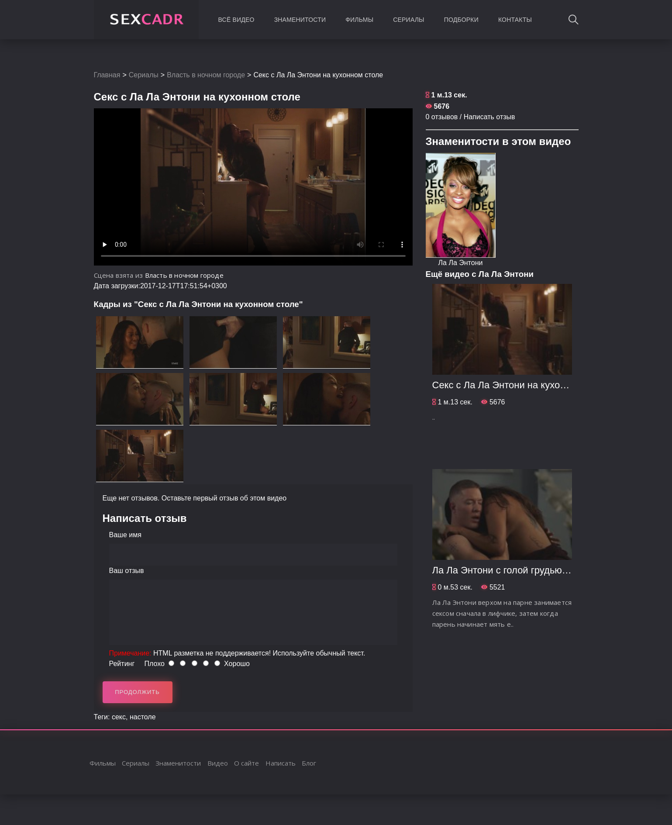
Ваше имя (125, 534)
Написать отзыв (489, 117)
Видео (217, 763)
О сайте (246, 763)
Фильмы (359, 19)
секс (119, 717)
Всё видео (236, 19)
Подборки (461, 19)
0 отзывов (442, 117)
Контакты (515, 19)
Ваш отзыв (126, 570)
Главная (107, 75)
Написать (280, 763)
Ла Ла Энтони (460, 262)
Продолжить (137, 692)
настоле (143, 717)
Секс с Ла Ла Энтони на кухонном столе (521, 385)
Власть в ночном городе (206, 75)
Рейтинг (122, 663)
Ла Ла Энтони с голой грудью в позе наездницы (538, 570)
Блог (309, 763)
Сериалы (408, 19)
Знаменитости (300, 19)
